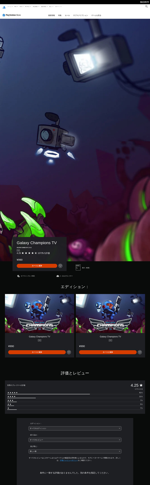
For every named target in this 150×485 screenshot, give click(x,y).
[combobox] (75, 426)
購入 (50, 6)
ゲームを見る (96, 13)
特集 (60, 13)
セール (67, 13)
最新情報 (43, 6)
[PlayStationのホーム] (4, 6)
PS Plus (27, 6)
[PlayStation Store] (12, 13)
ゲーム (9, 6)
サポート (57, 6)
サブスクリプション (80, 13)
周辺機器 (35, 6)
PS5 (15, 6)
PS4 (21, 6)
